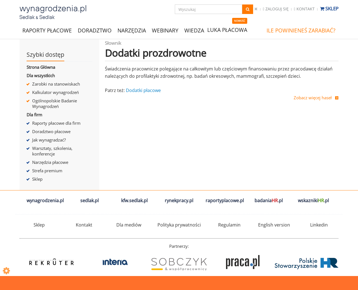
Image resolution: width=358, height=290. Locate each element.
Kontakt (304, 8)
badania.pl (269, 200)
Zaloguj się (276, 8)
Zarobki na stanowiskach (56, 84)
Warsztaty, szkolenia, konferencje (52, 151)
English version (274, 225)
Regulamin (229, 225)
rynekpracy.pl (179, 200)
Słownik (113, 43)
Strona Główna (41, 67)
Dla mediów (128, 225)
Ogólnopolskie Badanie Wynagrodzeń (54, 103)
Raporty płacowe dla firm (56, 123)
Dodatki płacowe (143, 90)
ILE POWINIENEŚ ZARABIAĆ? (301, 30)
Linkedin (319, 225)
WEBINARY (165, 30)
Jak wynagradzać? (49, 140)
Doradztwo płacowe (51, 131)
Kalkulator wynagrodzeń (55, 92)
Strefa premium (47, 170)
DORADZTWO (95, 30)
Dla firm (34, 114)
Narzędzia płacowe (50, 162)
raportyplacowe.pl (225, 200)
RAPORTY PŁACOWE (47, 30)
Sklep (329, 8)
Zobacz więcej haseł (313, 97)
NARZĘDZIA (131, 30)
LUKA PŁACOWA (227, 30)
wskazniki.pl (313, 200)
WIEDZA (194, 30)
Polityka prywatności (179, 225)
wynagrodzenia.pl (45, 200)
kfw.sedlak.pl (134, 200)
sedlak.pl (89, 200)
